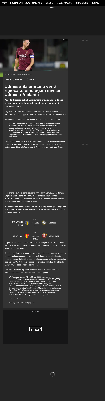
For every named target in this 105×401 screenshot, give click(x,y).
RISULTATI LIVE (16, 3)
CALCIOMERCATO (65, 3)
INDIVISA (95, 3)
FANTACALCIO (83, 3)
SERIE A (50, 3)
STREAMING (38, 3)
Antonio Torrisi (10, 74)
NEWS (27, 3)
